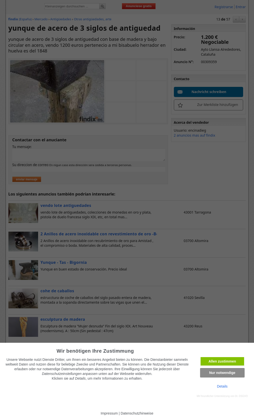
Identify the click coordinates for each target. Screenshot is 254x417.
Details (222, 386)
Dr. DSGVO (241, 396)
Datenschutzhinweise (137, 413)
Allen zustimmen (222, 361)
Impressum (109, 413)
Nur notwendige (222, 373)
